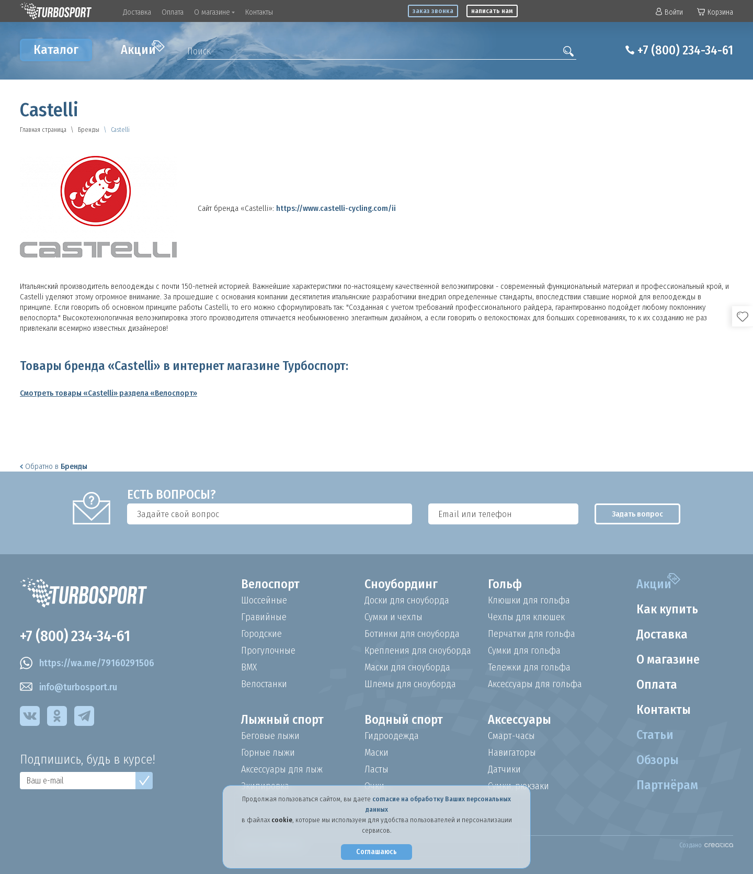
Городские (261, 633)
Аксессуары (519, 719)
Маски (376, 752)
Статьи (655, 735)
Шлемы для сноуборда (410, 684)
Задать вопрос (637, 514)
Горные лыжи (268, 752)
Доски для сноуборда (406, 600)
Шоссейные (264, 600)
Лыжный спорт (282, 719)
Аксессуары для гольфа (535, 684)
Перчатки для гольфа (531, 633)
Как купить (667, 609)
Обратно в (53, 466)
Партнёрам (667, 785)
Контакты (259, 12)
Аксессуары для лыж (282, 769)
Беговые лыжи (270, 736)
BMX (249, 667)
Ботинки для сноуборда (412, 633)
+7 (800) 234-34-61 (685, 50)
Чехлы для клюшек (526, 617)
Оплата (173, 12)
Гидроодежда (391, 736)
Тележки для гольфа (529, 667)
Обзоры (657, 760)
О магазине (214, 12)
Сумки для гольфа (524, 650)
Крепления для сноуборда (417, 650)
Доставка (137, 12)
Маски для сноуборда (407, 667)
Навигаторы (512, 752)
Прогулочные (268, 650)
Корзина (715, 12)
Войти (669, 12)
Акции (143, 48)
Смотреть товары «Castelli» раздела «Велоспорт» (108, 393)
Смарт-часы (511, 736)
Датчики (504, 769)
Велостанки (264, 684)
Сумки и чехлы (393, 617)
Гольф (505, 584)
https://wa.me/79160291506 (87, 663)
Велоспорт (270, 584)
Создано (706, 845)
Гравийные (264, 617)
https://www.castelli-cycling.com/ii (336, 208)
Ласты (376, 769)
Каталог (55, 49)
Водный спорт (403, 719)
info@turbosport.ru (68, 687)
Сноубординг (401, 584)
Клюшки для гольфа (529, 600)
